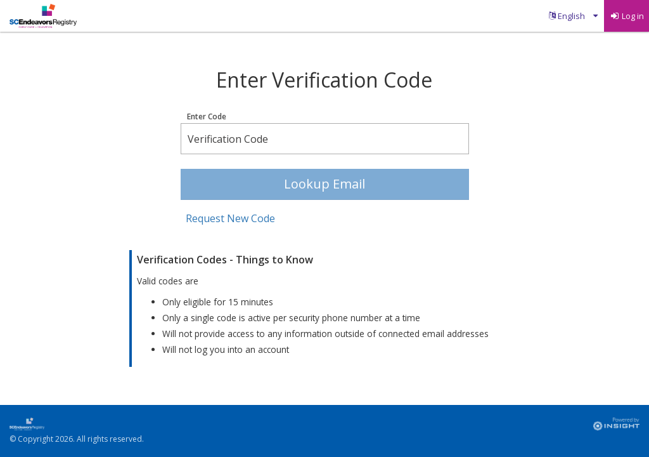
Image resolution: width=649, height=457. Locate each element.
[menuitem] (573, 16)
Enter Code (206, 117)
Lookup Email (324, 183)
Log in (627, 16)
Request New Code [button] (230, 218)
